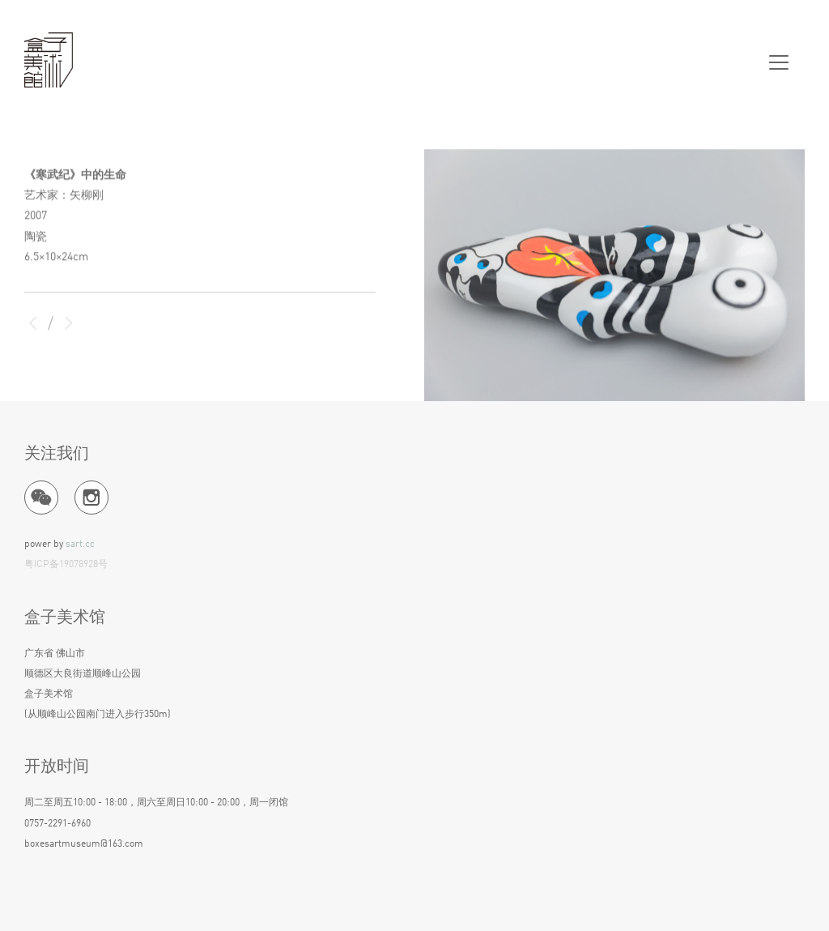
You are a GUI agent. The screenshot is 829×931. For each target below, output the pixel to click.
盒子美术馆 (48, 60)
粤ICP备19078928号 (66, 565)
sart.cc (80, 544)
